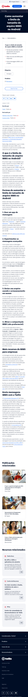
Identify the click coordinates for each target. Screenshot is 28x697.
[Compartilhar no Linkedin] (11, 98)
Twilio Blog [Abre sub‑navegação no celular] (4, 11)
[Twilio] (6, 6)
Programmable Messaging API (11, 398)
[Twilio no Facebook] (3, 692)
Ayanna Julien (6, 118)
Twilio (3, 109)
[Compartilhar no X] (7, 98)
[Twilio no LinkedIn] (11, 692)
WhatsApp (12, 221)
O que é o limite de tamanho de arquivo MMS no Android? (14, 46)
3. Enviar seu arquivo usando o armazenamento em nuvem (13, 290)
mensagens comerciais (11, 364)
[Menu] (24, 6)
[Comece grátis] (17, 6)
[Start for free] (14, 88)
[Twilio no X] (7, 692)
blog (3, 38)
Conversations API (16, 425)
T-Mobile (17, 169)
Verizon (18, 165)
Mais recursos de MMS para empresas (15, 57)
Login (24, 1)
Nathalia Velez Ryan (7, 115)
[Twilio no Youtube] (15, 692)
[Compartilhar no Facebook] (3, 98)
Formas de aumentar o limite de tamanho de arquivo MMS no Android (15, 51)
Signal (12, 229)
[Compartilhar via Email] (14, 98)
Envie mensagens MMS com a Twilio (15, 62)
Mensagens (9, 73)
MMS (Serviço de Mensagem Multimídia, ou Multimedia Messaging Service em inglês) (12, 139)
